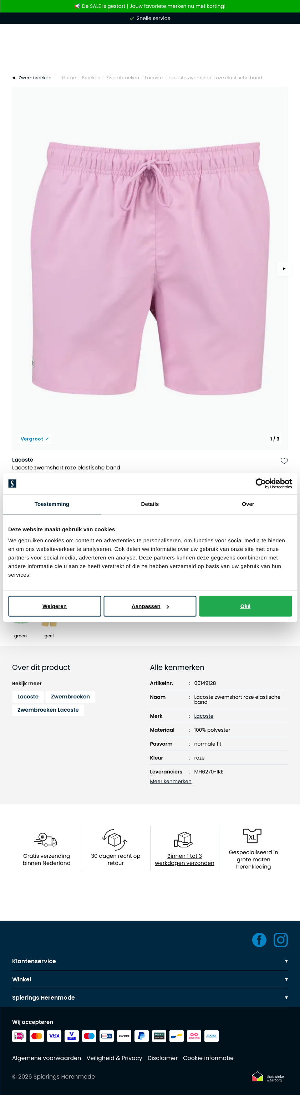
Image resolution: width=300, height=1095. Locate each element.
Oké (245, 606)
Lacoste (154, 77)
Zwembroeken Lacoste (48, 710)
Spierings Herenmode (150, 998)
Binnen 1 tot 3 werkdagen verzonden (184, 860)
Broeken (91, 77)
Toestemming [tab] (52, 504)
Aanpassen (150, 606)
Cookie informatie (208, 1058)
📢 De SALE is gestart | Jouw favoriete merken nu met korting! (150, 6)
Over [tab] (248, 504)
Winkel (150, 979)
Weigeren (54, 606)
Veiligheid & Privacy (114, 1058)
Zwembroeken (122, 77)
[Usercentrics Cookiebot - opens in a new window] (260, 483)
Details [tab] (150, 504)
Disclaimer (163, 1058)
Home (69, 77)
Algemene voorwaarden (46, 1058)
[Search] (150, 56)
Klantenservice (150, 961)
